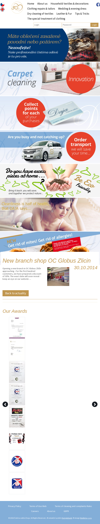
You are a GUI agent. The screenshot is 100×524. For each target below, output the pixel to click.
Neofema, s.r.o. (86, 518)
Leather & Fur (64, 13)
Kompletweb (67, 518)
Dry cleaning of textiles (40, 13)
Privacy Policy (14, 506)
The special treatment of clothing (46, 18)
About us (42, 3)
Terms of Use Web (38, 506)
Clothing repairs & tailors (41, 8)
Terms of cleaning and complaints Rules (73, 506)
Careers (35, 511)
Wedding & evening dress (72, 8)
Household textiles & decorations (70, 3)
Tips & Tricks (82, 13)
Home (30, 3)
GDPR (66, 511)
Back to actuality (15, 293)
